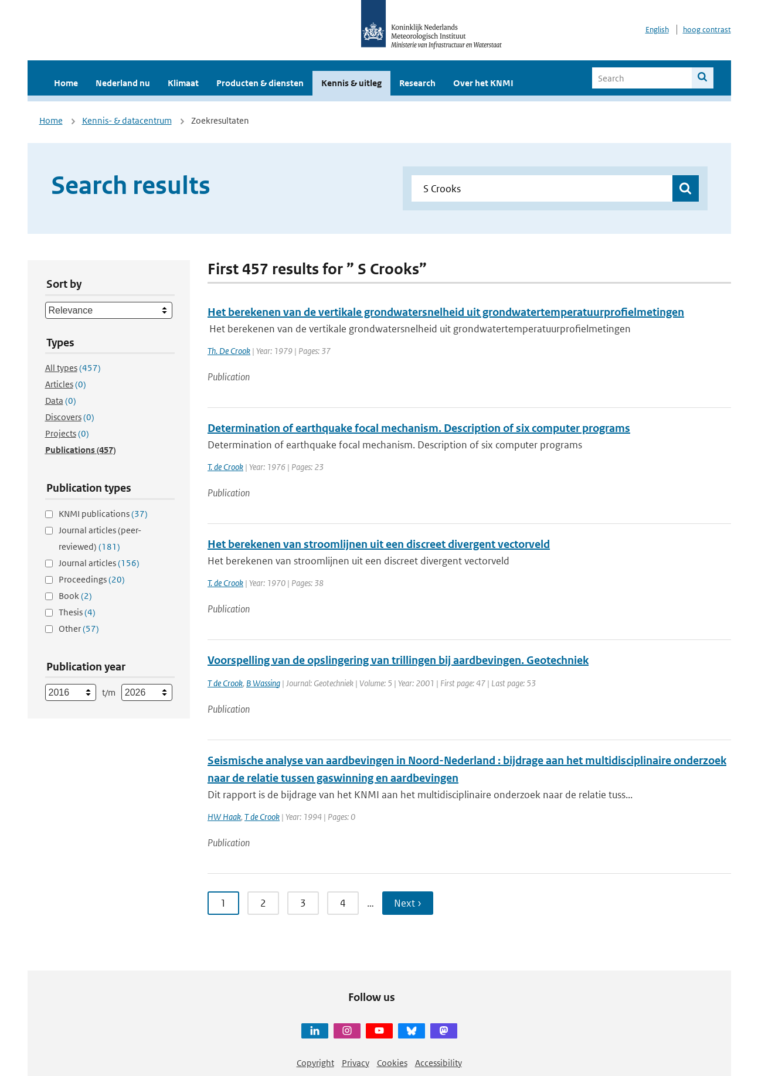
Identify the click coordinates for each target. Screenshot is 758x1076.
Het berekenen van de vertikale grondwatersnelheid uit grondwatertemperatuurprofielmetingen (446, 312)
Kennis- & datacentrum (127, 120)
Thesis (77, 612)
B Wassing (263, 683)
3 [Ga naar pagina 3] (303, 903)
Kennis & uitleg (351, 82)
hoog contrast (707, 30)
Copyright (315, 1062)
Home (66, 82)
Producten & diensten (260, 82)
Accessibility (438, 1062)
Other (79, 628)
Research (417, 82)
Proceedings (92, 579)
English (657, 30)
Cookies (392, 1062)
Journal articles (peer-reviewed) (100, 538)
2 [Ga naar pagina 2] (263, 903)
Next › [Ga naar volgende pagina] (408, 903)
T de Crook (225, 683)
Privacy (355, 1062)
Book (75, 595)
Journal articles (99, 562)
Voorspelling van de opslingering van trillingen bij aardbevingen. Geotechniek (398, 660)
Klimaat (183, 82)
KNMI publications (103, 513)
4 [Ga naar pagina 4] (343, 903)
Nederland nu (123, 82)
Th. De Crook (229, 350)
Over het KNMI (483, 82)
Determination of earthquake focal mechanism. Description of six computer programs (419, 428)
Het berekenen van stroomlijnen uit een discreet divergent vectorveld (379, 544)
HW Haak (224, 816)
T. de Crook (225, 466)
